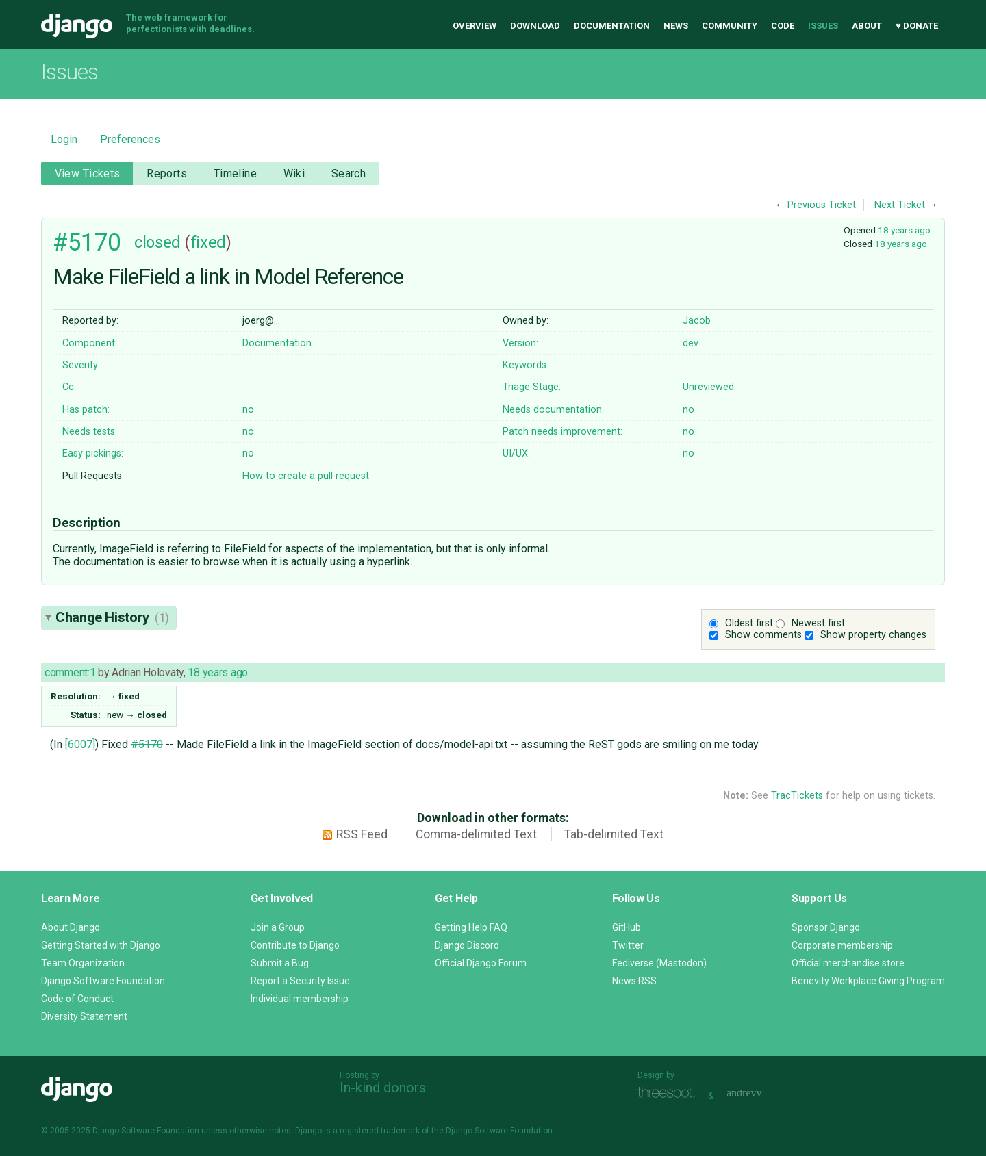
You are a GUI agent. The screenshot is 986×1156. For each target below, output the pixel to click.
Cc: (69, 387)
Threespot (669, 1094)
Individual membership (300, 998)
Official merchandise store (848, 963)
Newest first (818, 623)
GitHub (626, 927)
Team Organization (83, 963)
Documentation (612, 26)
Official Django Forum (481, 963)
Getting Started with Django (100, 945)
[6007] (80, 744)
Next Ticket (899, 205)
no (248, 409)
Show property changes (873, 635)
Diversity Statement (84, 1016)
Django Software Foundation (103, 980)
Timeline (235, 173)
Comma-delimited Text (476, 834)
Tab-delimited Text (613, 834)
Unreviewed (708, 387)
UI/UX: (516, 453)
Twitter (628, 945)
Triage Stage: (532, 387)
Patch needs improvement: (562, 431)
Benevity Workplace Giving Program (868, 980)
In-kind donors (383, 1087)
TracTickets (797, 795)
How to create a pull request (305, 476)
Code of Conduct (77, 998)
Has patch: (86, 409)
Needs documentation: (553, 409)
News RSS (634, 980)
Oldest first (749, 623)
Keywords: (525, 365)
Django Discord (467, 945)
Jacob (697, 320)
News (675, 26)
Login (64, 139)
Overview (474, 26)
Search (348, 173)
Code (782, 26)
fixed (208, 242)
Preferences (130, 139)
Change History (112, 617)
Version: (520, 343)
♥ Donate (917, 26)
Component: (89, 343)
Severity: (81, 365)
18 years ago (904, 229)
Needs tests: (89, 431)
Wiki (294, 173)
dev (690, 343)
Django (76, 26)
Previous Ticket (821, 205)
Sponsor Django (826, 927)
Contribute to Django (295, 945)
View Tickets (88, 173)
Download (535, 26)
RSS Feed (362, 834)
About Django (70, 927)
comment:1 (70, 672)
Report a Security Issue (300, 980)
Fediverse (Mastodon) (659, 963)
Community (729, 26)
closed (157, 242)
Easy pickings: (92, 453)
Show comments (763, 635)
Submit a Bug (280, 963)
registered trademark (380, 1130)
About (867, 26)
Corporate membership (842, 945)
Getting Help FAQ (471, 927)
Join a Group (278, 927)
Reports (167, 173)
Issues (823, 26)
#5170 (87, 242)
